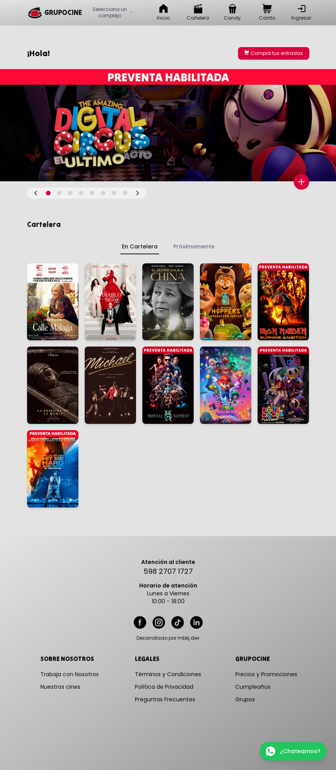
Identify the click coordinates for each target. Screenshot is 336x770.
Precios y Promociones (266, 674)
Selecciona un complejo (113, 12)
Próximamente (193, 246)
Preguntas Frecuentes (165, 699)
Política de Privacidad (164, 687)
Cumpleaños (253, 687)
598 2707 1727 (168, 571)
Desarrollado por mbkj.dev (168, 638)
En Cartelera (140, 246)
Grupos (245, 699)
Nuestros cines (60, 687)
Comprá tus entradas (273, 53)
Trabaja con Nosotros (69, 674)
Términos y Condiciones (168, 674)
